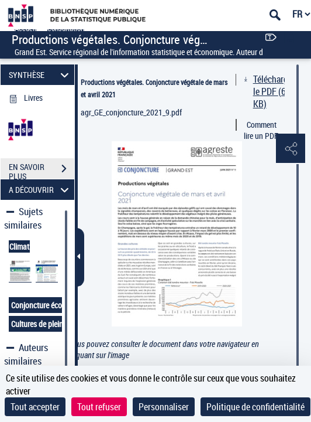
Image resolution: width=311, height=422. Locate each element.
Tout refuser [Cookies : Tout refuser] (99, 406)
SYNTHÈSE (40, 74)
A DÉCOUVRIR (40, 189)
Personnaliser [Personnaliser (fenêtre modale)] (164, 406)
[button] (290, 149)
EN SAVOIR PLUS (41, 170)
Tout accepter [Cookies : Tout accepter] (35, 406)
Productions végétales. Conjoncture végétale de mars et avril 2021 (154, 88)
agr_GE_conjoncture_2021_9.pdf (131, 112)
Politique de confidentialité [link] (255, 406)
